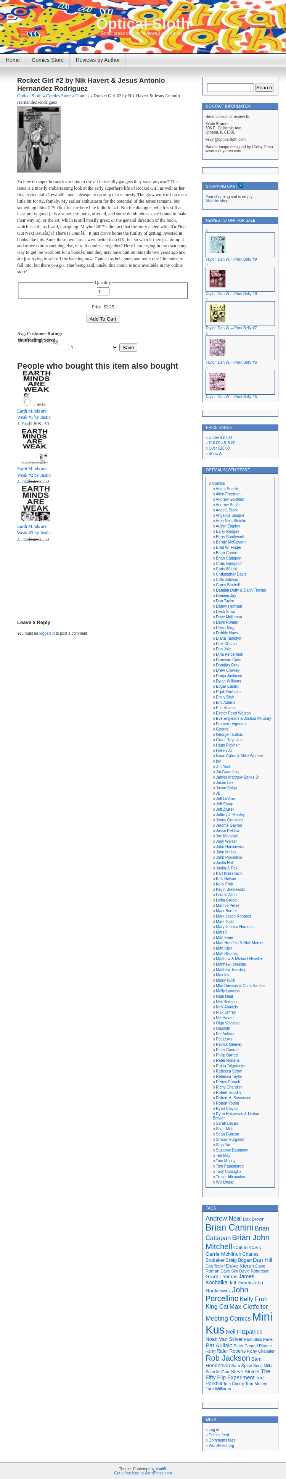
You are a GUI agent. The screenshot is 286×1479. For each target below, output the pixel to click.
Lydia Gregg (226, 900)
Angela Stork (227, 510)
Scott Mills (224, 1129)
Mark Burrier (226, 911)
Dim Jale (223, 649)
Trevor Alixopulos (230, 1177)
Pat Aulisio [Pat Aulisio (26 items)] (219, 1345)
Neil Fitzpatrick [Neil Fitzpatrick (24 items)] (244, 1332)
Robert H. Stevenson (233, 1098)
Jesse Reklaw (227, 831)
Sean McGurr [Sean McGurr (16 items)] (218, 1371)
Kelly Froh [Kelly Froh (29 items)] (254, 1298)
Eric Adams (225, 702)
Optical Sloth (143, 23)
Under (220, 437)
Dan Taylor (225, 601)
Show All (216, 454)
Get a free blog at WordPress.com (143, 1473)
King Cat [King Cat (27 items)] (217, 1306)
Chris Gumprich (229, 563)
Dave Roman (227, 622)
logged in (47, 633)
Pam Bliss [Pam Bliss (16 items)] (253, 1339)
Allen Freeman (228, 494)
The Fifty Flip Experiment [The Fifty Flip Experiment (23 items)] (238, 1374)
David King (225, 628)
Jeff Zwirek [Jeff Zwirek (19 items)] (240, 1282)
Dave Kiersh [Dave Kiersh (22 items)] (240, 1266)
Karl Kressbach (229, 873)
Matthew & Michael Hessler (239, 959)
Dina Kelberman (229, 654)
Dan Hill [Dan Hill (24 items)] (262, 1260)
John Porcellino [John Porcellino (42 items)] (227, 1294)
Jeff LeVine (225, 799)
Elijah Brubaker (229, 692)
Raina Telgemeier (231, 1066)
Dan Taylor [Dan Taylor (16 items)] (215, 1266)
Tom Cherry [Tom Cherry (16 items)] (233, 1383)
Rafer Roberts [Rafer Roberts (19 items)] (231, 1351)
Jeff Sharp (224, 804)
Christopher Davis (231, 574)
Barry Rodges (227, 531)
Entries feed (219, 1435)
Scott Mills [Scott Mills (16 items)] (262, 1365)
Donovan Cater (228, 660)
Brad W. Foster (228, 547)
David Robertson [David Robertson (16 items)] (254, 1271)
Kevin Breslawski (230, 889)
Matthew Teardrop (231, 970)
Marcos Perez (227, 905)
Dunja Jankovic (229, 676)
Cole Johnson (227, 579)
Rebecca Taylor (229, 1076)
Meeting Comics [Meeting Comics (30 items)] (228, 1318)
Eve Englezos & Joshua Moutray (243, 718)
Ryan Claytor (227, 1108)
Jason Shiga (226, 788)
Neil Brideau (226, 1002)
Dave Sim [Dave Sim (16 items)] (229, 1271)
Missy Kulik (225, 980)
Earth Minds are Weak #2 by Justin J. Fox (34, 475)
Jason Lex (224, 783)
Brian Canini (226, 553)
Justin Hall (224, 863)
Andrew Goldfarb (230, 499)
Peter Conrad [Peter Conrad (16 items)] (246, 1346)
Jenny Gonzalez (229, 820)
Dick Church (226, 644)
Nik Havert (225, 1018)
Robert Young (227, 1103)
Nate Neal (224, 996)
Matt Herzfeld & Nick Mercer (240, 943)
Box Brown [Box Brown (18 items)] (254, 1219)
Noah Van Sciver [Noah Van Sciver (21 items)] (224, 1339)
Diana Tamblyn (228, 638)
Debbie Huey (227, 633)
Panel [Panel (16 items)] (268, 1339)
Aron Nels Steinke (231, 521)
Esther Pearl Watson (233, 713)
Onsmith (223, 1028)
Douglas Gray (227, 665)
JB (218, 793)
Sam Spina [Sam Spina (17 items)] (241, 1365)
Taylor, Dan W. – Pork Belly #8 (231, 294)
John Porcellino (229, 857)
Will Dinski (224, 1182)
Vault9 (161, 1469)
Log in (214, 1429)
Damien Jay (226, 596)
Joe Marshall (227, 836)
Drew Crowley (227, 670)
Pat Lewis (224, 1039)
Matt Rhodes (227, 954)
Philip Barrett (227, 1055)
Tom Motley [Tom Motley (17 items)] (256, 1383)
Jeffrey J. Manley (230, 815)
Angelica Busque (230, 515)
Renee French (228, 1082)
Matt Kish (224, 948)
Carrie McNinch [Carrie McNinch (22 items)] (223, 1254)
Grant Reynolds (229, 740)
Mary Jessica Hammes (235, 927)
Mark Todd (225, 921)
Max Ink (222, 975)
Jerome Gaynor (229, 825)
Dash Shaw (225, 612)
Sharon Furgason (230, 1139)
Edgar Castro (227, 686)
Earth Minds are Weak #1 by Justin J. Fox (34, 417)
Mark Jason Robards (233, 916)
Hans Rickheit (227, 745)
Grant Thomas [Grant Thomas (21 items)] (222, 1276)
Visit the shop (217, 201)
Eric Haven (225, 708)
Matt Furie (224, 937)
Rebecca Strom (229, 1071)
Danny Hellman (229, 606)
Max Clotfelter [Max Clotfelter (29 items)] (249, 1306)
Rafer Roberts (227, 1060)
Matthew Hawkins (231, 964)
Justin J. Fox (226, 868)
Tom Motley (225, 1161)
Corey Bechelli (228, 585)
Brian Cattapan (228, 558)
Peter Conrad (227, 1050)
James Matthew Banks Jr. (237, 777)
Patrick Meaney (229, 1044)
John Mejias (226, 852)
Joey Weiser (226, 841)
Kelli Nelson (226, 879)
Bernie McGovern (231, 542)
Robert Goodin (228, 1092)
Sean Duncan (227, 1134)
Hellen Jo (224, 750)
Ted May (223, 1155)
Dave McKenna (229, 617)
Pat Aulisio (225, 1034)
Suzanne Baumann (232, 1150)
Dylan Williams (228, 681)
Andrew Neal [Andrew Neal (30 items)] (224, 1218)
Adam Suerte (227, 489)
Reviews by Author (98, 60)
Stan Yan (223, 1145)
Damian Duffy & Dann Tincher (241, 590)
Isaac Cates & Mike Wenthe (239, 756)
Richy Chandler (229, 1087)
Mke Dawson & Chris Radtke (240, 986)
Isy (218, 761)
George (222, 729)
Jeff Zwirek (225, 809)
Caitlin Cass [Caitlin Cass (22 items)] (247, 1247)
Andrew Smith (227, 505)
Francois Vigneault (231, 724)
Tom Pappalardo (230, 1166)
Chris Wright (226, 569)
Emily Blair (225, 697)
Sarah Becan (227, 1123)
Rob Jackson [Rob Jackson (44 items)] (228, 1358)
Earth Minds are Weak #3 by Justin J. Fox (34, 533)
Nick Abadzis (227, 1007)
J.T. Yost (223, 766)
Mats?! (221, 932)
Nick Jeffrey (226, 1012)
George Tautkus (229, 734)
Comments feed (222, 1440)
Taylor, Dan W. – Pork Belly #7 (231, 328)
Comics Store (48, 60)
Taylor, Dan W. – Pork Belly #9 (231, 259)
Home (13, 60)
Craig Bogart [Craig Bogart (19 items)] (239, 1260)
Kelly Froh (224, 884)
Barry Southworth (230, 537)
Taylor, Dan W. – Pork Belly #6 (231, 362)
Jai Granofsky (227, 772)
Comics (83, 95)
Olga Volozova (228, 1023)
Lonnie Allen (226, 895)
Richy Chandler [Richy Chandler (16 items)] (261, 1351)
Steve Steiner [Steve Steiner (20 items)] (245, 1371)
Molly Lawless (227, 991)
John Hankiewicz (230, 847)
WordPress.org (221, 1446)
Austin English (228, 526)
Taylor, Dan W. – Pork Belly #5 (231, 397)
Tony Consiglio (228, 1171)
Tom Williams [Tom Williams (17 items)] (218, 1388)
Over (219, 448)
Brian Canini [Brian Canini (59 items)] (230, 1227)
